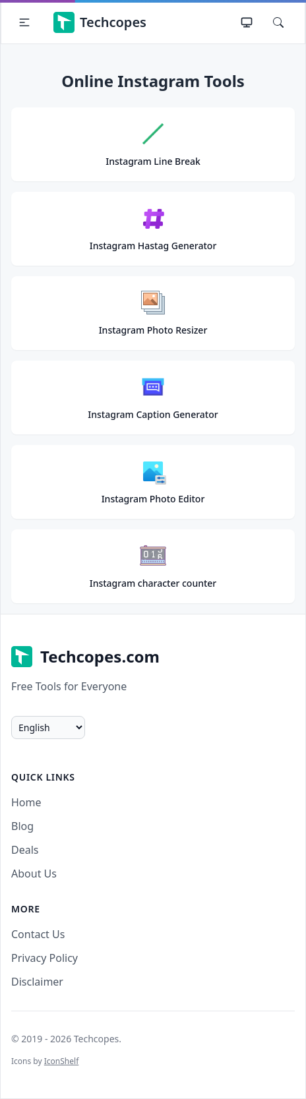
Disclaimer (37, 981)
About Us (34, 873)
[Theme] (246, 22)
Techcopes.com (85, 656)
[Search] (278, 22)
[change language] (48, 727)
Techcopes (99, 22)
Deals (24, 850)
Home (26, 802)
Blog (22, 826)
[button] (24, 22)
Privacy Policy (44, 958)
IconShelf (61, 1061)
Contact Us (38, 934)
